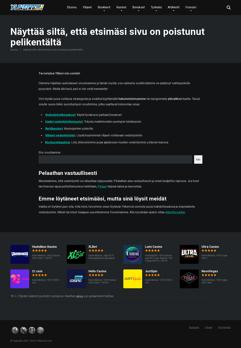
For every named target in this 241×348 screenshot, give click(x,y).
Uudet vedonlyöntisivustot (64, 121)
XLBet (92, 247)
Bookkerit (104, 7)
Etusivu (72, 7)
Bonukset (138, 7)
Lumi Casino (153, 247)
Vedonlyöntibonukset (60, 115)
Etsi (198, 159)
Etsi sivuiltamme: (50, 152)
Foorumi (190, 7)
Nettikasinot (54, 128)
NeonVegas (209, 271)
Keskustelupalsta (57, 142)
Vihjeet (87, 7)
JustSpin (151, 271)
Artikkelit (173, 7)
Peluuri (102, 186)
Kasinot (121, 7)
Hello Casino (97, 271)
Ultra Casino (210, 247)
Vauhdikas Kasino (44, 247)
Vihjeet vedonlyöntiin (60, 135)
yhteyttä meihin (175, 212)
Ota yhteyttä (224, 327)
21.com (37, 271)
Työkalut (156, 7)
